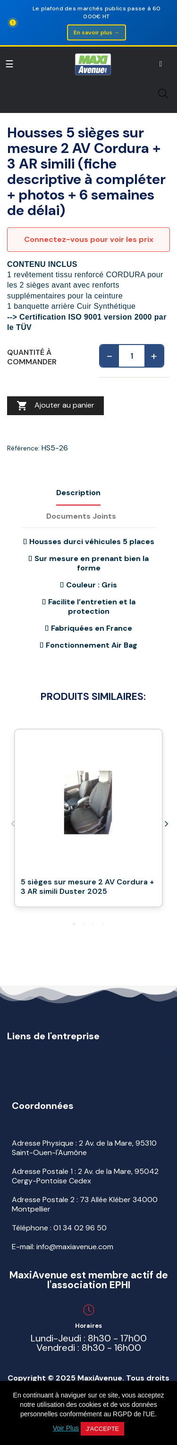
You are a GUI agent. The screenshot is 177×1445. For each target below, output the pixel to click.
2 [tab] (84, 924)
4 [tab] (103, 924)
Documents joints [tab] (81, 516)
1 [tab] (74, 924)
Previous (12, 822)
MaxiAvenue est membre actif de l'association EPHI (88, 1280)
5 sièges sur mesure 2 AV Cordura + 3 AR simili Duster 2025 (87, 886)
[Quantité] (131, 356)
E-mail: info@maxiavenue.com (62, 1247)
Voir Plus (66, 1428)
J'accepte (102, 1428)
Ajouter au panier (55, 405)
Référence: (23, 448)
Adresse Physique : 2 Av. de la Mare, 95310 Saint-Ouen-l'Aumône (84, 1147)
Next (165, 822)
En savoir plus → (96, 32)
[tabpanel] (88, 823)
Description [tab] (78, 493)
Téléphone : (59, 1228)
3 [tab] (93, 924)
